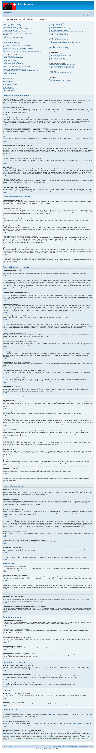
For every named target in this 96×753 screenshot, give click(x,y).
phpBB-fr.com (51, 749)
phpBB (43, 748)
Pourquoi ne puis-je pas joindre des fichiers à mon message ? (17, 66)
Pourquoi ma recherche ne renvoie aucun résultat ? (60, 55)
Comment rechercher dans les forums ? (58, 53)
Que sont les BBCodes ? (8, 78)
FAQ (85, 15)
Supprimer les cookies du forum (70, 746)
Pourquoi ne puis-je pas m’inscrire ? (11, 36)
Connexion (90, 15)
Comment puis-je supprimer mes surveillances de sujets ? (62, 67)
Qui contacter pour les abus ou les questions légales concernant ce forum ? (66, 81)
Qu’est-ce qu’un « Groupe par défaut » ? (58, 33)
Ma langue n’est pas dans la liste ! (10, 46)
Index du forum (8, 12)
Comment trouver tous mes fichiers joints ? (58, 74)
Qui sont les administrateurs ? (56, 24)
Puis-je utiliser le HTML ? (8, 80)
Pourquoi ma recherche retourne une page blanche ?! (61, 56)
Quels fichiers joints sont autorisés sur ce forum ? (60, 72)
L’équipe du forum (58, 746)
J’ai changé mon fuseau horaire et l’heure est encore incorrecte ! (17, 45)
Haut (5, 104)
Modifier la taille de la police (91, 12)
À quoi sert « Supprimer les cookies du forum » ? (14, 37)
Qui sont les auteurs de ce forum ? (57, 79)
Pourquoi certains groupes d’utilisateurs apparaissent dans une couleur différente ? (68, 31)
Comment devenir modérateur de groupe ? (58, 30)
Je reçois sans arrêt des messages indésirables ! (60, 41)
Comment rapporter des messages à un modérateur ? (15, 69)
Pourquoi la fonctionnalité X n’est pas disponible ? (60, 80)
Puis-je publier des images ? (9, 82)
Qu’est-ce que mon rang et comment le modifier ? (14, 49)
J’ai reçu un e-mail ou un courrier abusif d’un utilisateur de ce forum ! (64, 42)
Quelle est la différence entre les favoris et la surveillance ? (62, 64)
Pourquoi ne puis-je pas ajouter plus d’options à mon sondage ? (17, 62)
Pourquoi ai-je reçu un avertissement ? (11, 67)
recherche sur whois (8, 733)
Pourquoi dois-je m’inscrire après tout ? (12, 25)
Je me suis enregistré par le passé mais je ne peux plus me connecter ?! (19, 33)
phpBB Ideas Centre (78, 723)
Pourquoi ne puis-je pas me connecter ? (12, 24)
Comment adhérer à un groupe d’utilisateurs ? (59, 28)
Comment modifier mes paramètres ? (11, 42)
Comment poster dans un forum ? (10, 56)
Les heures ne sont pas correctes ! (11, 43)
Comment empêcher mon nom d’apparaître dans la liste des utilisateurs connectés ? (22, 28)
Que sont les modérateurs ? (55, 25)
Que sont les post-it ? (8, 87)
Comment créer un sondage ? (9, 60)
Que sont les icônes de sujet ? (10, 90)
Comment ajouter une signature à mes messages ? (14, 59)
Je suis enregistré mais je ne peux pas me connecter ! (15, 31)
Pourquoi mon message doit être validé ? (12, 72)
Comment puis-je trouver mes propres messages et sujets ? (62, 59)
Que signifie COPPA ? (8, 34)
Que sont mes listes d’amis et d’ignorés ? (58, 47)
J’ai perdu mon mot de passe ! (10, 30)
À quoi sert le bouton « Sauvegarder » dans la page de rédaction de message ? (21, 70)
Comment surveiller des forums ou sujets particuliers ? (61, 66)
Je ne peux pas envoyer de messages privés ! (59, 39)
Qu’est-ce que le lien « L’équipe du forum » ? (59, 34)
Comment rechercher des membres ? (57, 58)
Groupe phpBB (52, 714)
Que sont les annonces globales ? (10, 84)
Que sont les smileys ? (8, 81)
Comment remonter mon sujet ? (10, 73)
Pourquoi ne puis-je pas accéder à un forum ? (13, 64)
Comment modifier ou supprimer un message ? (13, 57)
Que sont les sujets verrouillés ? (10, 88)
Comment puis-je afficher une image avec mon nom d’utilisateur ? (18, 48)
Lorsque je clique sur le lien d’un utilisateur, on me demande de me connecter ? (22, 51)
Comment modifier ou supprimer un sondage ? (13, 63)
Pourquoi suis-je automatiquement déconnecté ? (14, 27)
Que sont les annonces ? (8, 85)
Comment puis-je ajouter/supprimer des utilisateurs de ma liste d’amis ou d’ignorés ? (68, 48)
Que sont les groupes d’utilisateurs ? (57, 27)
